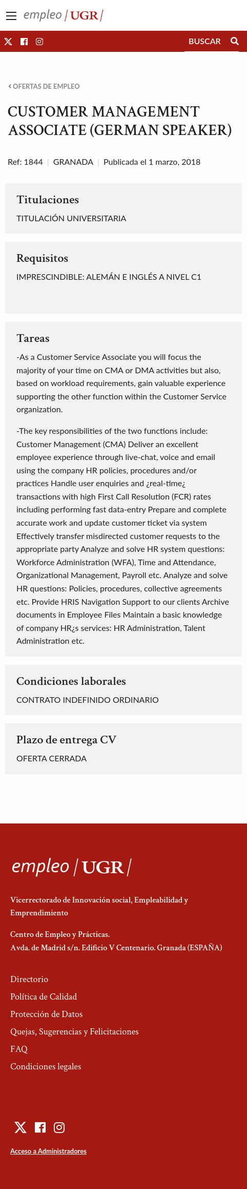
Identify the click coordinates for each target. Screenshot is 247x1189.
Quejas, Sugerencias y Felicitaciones (74, 1032)
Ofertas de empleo (44, 86)
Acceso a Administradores (48, 1151)
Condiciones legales (45, 1066)
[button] (8, 41)
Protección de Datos (46, 1014)
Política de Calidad (43, 997)
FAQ (19, 1049)
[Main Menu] (11, 16)
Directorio (29, 979)
